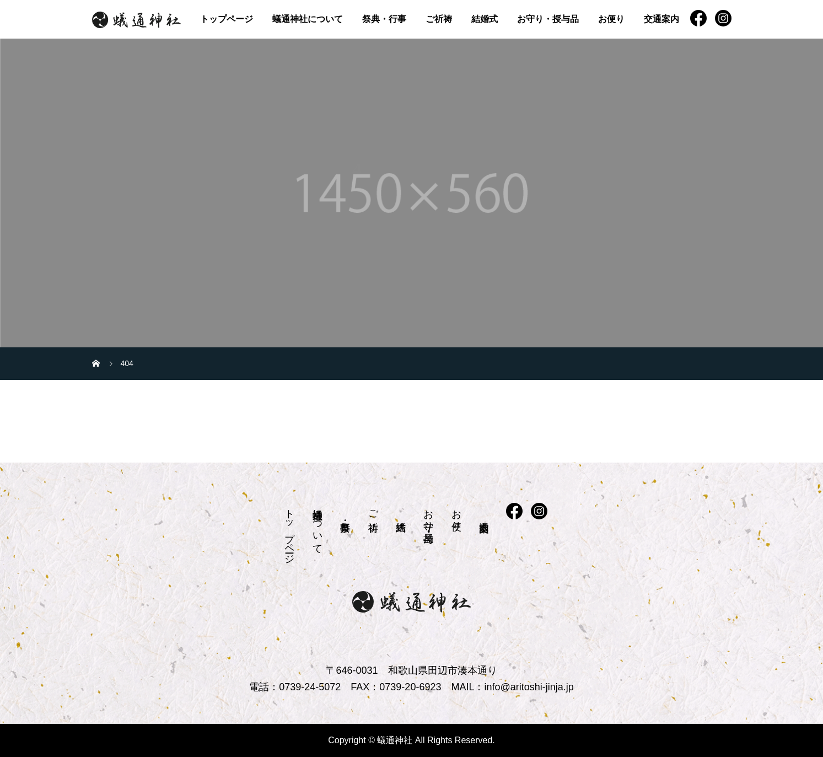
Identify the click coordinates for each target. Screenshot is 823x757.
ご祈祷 (439, 19)
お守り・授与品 (548, 19)
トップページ (226, 19)
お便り (611, 19)
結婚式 (484, 19)
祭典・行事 (384, 19)
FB (698, 18)
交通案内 (661, 19)
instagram (723, 18)
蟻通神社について (307, 19)
